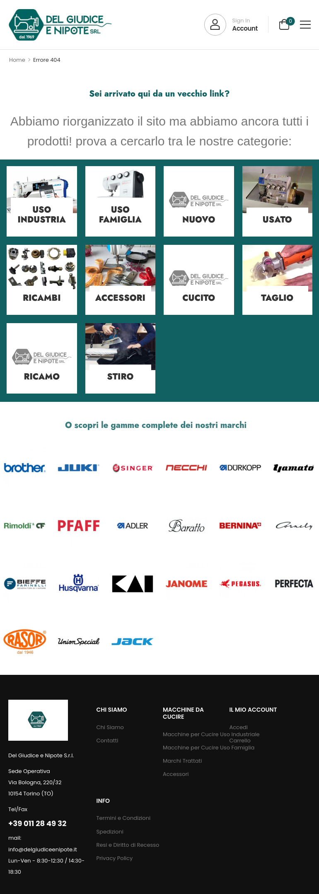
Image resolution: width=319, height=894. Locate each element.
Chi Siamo (109, 727)
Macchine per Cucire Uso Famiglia (192, 747)
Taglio (277, 298)
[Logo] (60, 25)
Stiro (120, 377)
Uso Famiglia (120, 215)
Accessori (120, 298)
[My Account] (231, 25)
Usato (277, 220)
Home (17, 60)
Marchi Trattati (182, 761)
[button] (305, 24)
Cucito (198, 298)
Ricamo (42, 377)
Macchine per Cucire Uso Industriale (192, 734)
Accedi (238, 727)
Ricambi (41, 298)
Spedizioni (109, 832)
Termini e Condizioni (123, 818)
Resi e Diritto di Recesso (127, 845)
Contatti (107, 740)
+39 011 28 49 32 (37, 823)
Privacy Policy (114, 858)
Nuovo (198, 220)
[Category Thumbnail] (199, 201)
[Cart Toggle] (284, 24)
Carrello (239, 740)
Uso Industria (42, 215)
